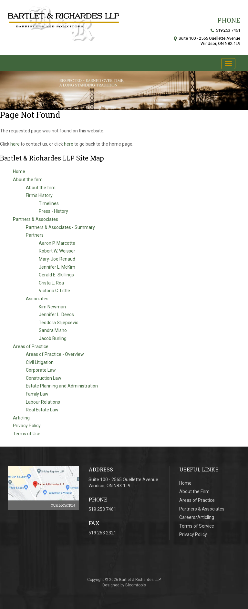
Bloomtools (135, 587)
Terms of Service (196, 526)
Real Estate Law (42, 410)
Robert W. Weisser (57, 251)
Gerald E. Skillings (56, 275)
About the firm (28, 179)
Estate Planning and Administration (62, 386)
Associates (37, 298)
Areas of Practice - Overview (55, 354)
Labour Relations (43, 402)
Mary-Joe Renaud (57, 259)
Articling (21, 417)
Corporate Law (41, 370)
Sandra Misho (53, 330)
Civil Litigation (40, 362)
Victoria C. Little (54, 291)
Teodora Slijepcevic (58, 322)
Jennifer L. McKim (57, 267)
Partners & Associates (35, 219)
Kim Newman (52, 306)
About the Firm (194, 491)
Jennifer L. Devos (56, 314)
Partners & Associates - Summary (60, 227)
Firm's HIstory (39, 195)
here (15, 144)
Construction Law (43, 378)
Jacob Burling (53, 338)
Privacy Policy (27, 425)
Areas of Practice (30, 346)
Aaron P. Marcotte (57, 243)
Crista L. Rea (51, 282)
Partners (35, 235)
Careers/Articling (196, 517)
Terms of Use (26, 434)
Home (19, 171)
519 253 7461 (225, 30)
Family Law (37, 394)
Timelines (49, 203)
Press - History (53, 211)
